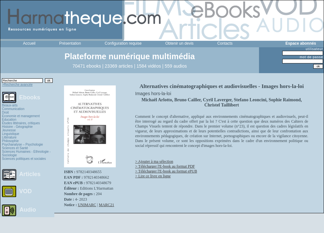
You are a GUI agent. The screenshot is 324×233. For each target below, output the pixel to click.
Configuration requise (123, 43)
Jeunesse (9, 130)
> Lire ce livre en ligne (153, 176)
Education (9, 119)
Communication (13, 109)
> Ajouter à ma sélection (154, 161)
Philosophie (10, 141)
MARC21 (106, 205)
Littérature (9, 137)
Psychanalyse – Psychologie (22, 144)
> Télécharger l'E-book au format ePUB (166, 171)
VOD (25, 191)
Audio (27, 209)
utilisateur (314, 49)
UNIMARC (87, 205)
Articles (29, 174)
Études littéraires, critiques (21, 123)
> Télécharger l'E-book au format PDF (165, 166)
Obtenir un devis (179, 43)
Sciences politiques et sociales (24, 159)
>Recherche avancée (17, 84)
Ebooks (29, 97)
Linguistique (10, 134)
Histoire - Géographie (17, 126)
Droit (5, 112)
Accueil (29, 43)
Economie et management (21, 116)
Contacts (224, 43)
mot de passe (311, 57)
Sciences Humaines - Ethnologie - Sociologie (26, 153)
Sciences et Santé (15, 148)
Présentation (70, 43)
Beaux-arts (9, 105)
